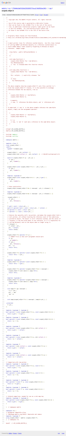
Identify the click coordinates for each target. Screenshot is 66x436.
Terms (19, 433)
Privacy (15, 433)
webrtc (4, 8)
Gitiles (10, 433)
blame (46, 15)
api (50, 8)
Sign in (62, 2)
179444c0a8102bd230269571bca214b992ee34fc (29, 8)
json (63, 433)
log (41, 15)
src (9, 8)
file (36, 15)
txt (59, 433)
